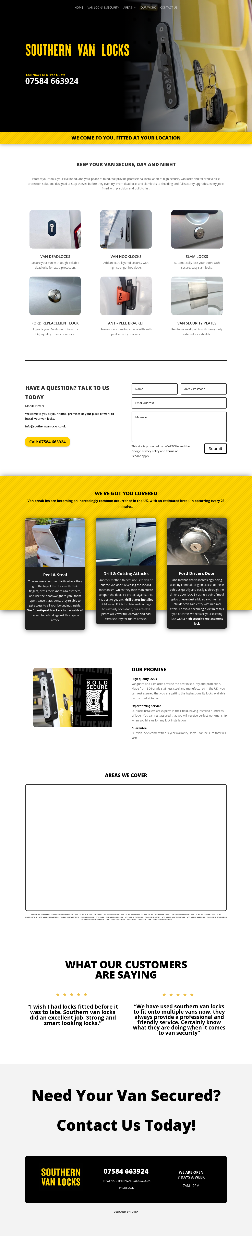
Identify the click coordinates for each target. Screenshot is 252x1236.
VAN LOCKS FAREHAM (40, 914)
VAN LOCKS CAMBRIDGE (217, 917)
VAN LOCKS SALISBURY (201, 914)
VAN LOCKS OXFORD (114, 917)
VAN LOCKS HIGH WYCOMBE (92, 917)
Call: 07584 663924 (47, 441)
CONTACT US (168, 7)
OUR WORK (148, 7)
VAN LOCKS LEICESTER (136, 920)
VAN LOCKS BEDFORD (196, 917)
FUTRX (134, 1211)
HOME (79, 7)
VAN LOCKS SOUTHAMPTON (61, 914)
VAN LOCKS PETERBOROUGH (160, 920)
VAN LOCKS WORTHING (70, 917)
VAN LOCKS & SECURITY (103, 7)
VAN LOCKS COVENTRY (115, 920)
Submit (215, 448)
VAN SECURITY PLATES (196, 323)
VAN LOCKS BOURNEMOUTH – (178, 914)
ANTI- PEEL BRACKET (126, 323)
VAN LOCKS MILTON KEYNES (173, 917)
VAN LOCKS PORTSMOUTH (85, 914)
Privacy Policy (150, 451)
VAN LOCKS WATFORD (134, 917)
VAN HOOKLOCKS (125, 256)
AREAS (127, 7)
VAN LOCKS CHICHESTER (154, 914)
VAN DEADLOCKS (55, 256)
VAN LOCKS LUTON (152, 917)
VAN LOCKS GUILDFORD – (49, 917)
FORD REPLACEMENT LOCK (55, 323)
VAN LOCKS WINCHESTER (108, 914)
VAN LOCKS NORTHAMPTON (93, 920)
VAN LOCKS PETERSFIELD (131, 914)
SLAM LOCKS (197, 256)
